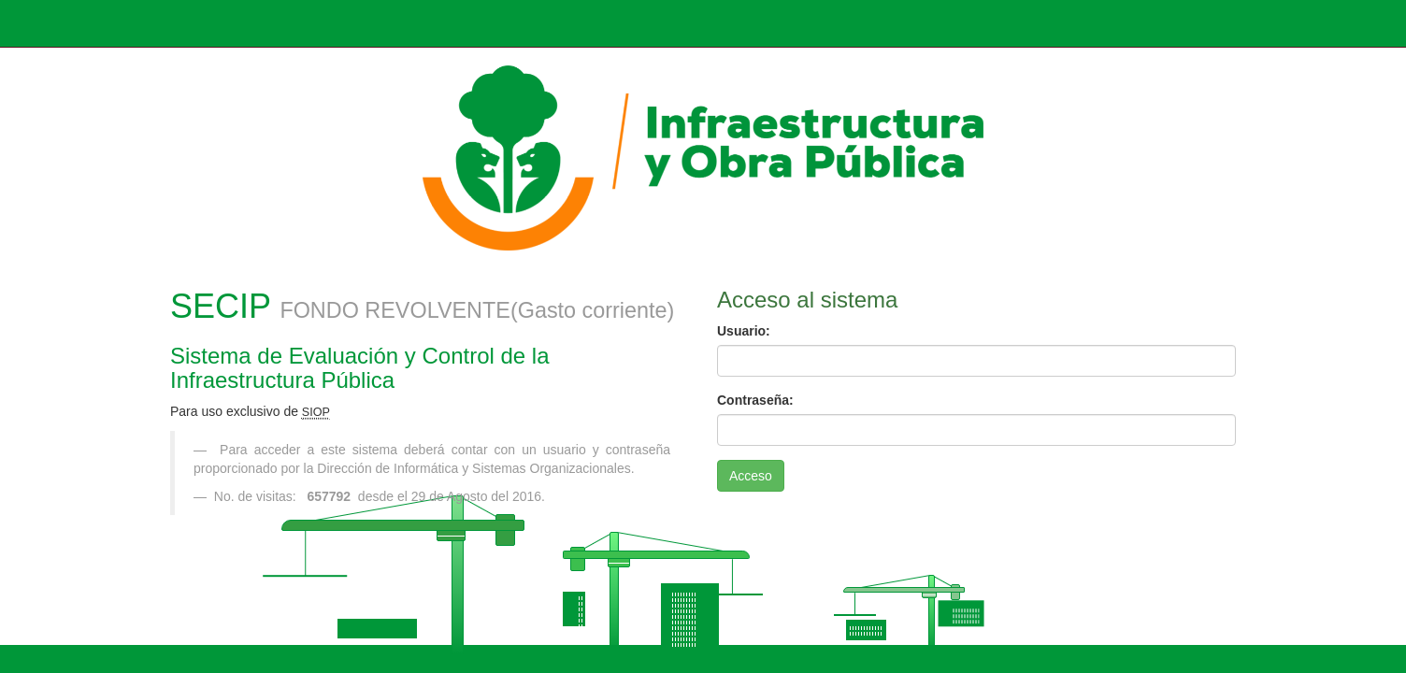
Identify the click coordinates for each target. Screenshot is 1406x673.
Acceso (750, 475)
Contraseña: (755, 400)
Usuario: (743, 330)
